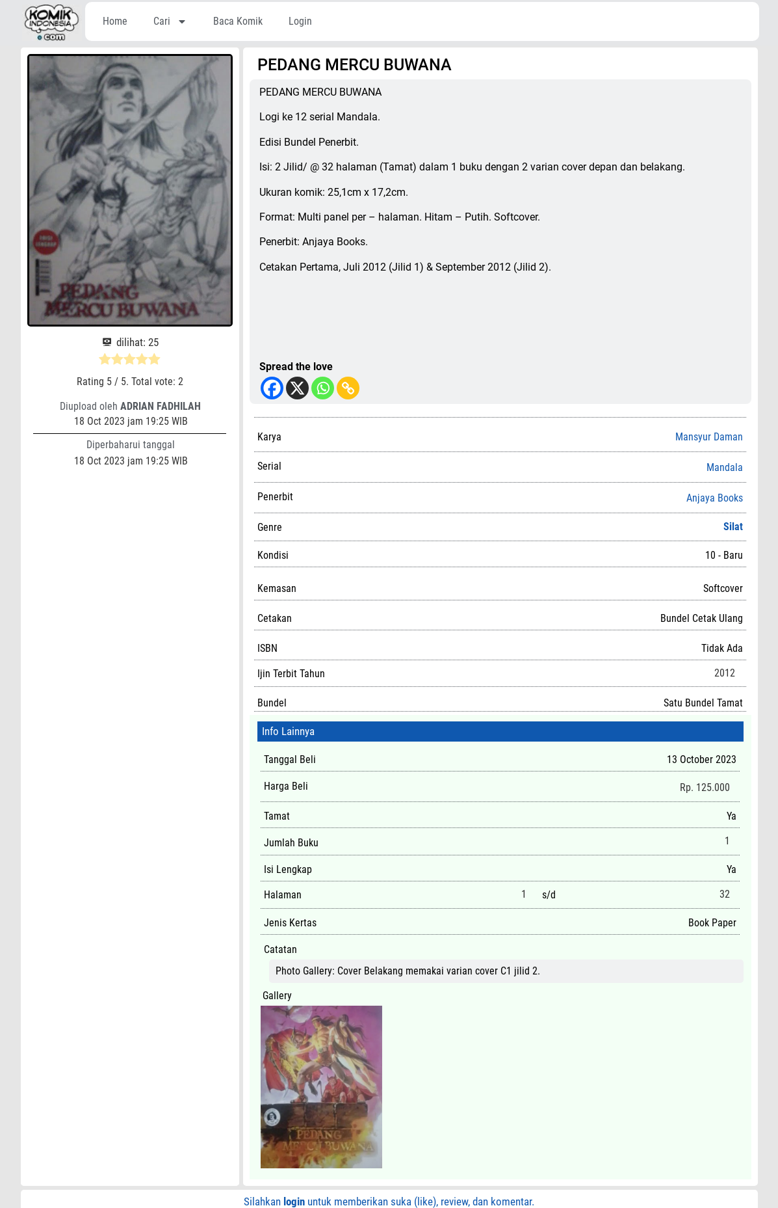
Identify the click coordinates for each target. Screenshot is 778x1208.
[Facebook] (272, 388)
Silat (733, 526)
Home (115, 21)
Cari (170, 21)
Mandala (725, 468)
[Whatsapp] (322, 388)
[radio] (105, 361)
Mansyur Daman (709, 437)
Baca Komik (238, 21)
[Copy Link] (348, 388)
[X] (297, 388)
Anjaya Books (714, 498)
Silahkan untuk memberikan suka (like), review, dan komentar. (389, 1201)
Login (300, 21)
